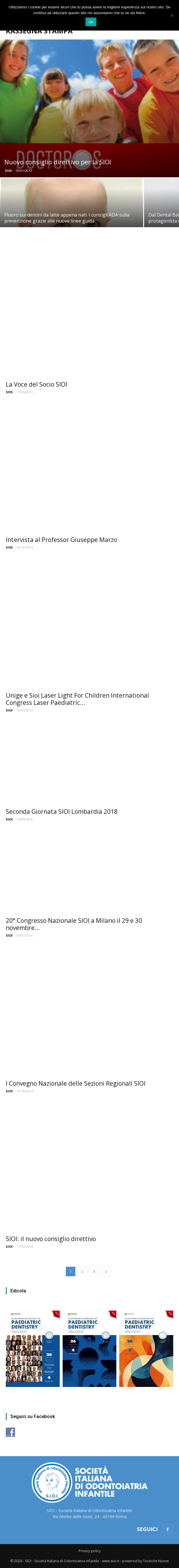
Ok (90, 22)
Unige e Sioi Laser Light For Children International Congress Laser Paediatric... (77, 699)
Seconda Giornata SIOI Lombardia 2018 (62, 811)
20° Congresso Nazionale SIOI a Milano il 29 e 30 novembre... (74, 924)
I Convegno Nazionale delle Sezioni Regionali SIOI (76, 1083)
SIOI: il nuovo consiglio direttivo (51, 1239)
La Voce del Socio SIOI (36, 384)
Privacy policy (90, 1550)
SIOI (8, 170)
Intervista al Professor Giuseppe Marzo (61, 540)
